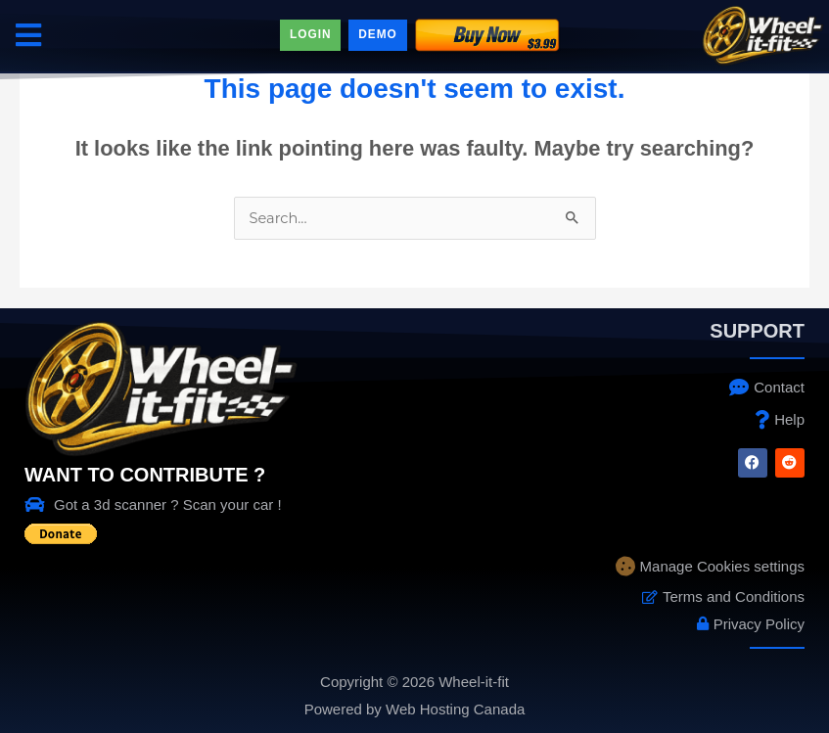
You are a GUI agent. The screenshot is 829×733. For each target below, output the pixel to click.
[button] (28, 35)
